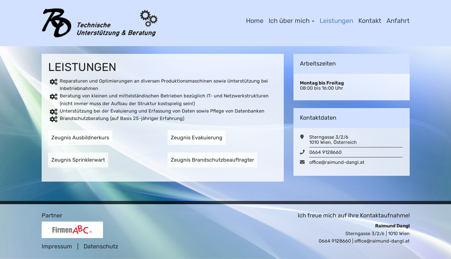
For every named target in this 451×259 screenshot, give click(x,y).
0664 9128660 (325, 152)
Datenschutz (101, 246)
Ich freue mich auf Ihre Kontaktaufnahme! (354, 215)
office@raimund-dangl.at (336, 162)
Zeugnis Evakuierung (196, 137)
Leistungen (336, 21)
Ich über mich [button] (291, 21)
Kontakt (369, 21)
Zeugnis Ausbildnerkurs (80, 137)
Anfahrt (398, 21)
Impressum (57, 246)
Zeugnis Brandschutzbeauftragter (212, 160)
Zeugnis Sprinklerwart (78, 160)
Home (254, 21)
